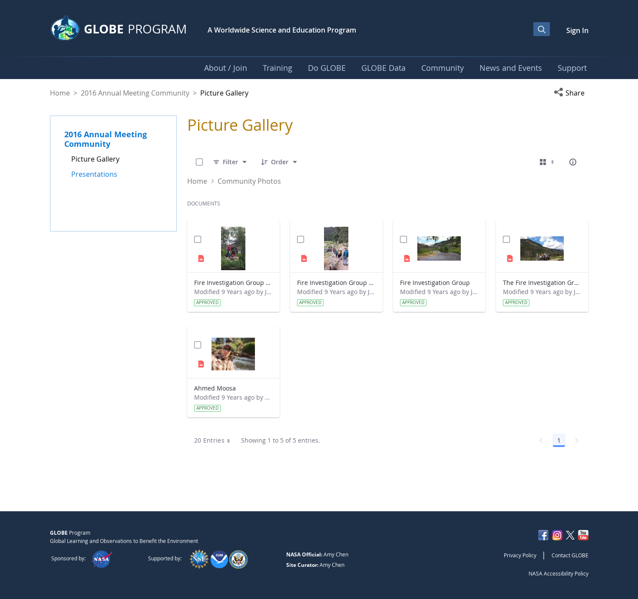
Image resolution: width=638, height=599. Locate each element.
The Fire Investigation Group (542, 282)
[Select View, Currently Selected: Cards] (547, 162)
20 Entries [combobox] (215, 440)
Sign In (577, 30)
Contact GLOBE (570, 555)
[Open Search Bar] (541, 29)
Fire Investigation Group (435, 282)
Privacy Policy (520, 555)
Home (60, 93)
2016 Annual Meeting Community (135, 93)
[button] (571, 93)
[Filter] (230, 162)
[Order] (279, 162)
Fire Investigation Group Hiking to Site (336, 282)
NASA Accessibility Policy (558, 573)
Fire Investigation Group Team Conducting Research (233, 282)
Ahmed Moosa (215, 388)
